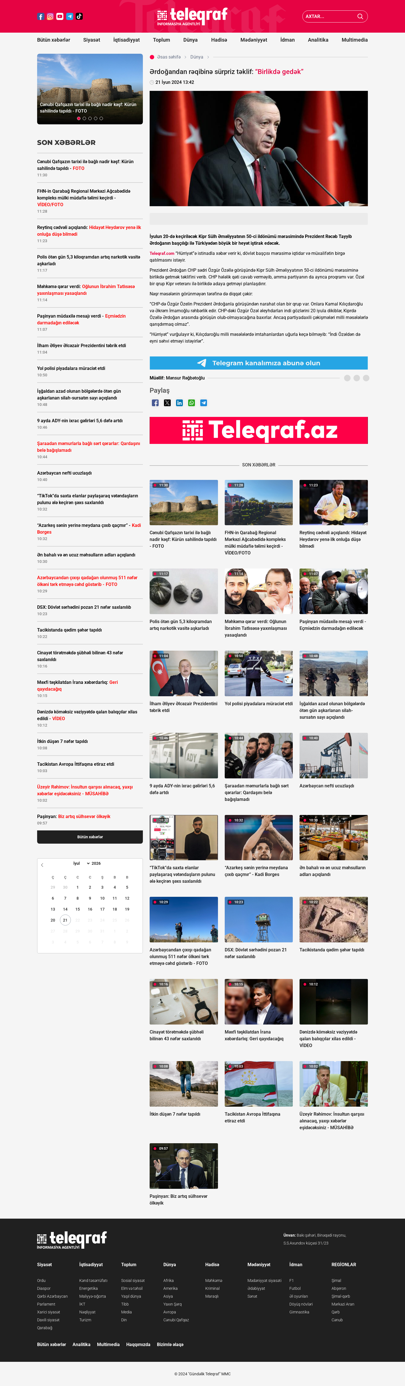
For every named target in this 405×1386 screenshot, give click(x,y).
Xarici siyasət (48, 1312)
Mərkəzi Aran (343, 1304)
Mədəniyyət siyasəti (265, 1280)
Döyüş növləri (301, 1304)
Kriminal (212, 1288)
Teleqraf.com (162, 253)
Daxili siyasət (48, 1320)
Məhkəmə (213, 1280)
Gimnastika (299, 1312)
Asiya (168, 1296)
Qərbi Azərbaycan (52, 1296)
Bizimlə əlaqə (170, 1344)
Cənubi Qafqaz (176, 1320)
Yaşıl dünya (131, 1296)
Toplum (161, 40)
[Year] (100, 863)
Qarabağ (44, 1328)
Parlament (46, 1304)
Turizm (85, 1320)
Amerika (170, 1288)
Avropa (169, 1312)
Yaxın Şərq (172, 1304)
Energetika (88, 1288)
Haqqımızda (138, 1344)
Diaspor (44, 1288)
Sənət (252, 1296)
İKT (82, 1304)
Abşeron (339, 1288)
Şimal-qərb (341, 1296)
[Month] (81, 863)
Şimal (336, 1280)
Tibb (125, 1304)
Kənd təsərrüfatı (93, 1280)
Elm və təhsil (132, 1288)
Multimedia (355, 40)
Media (126, 1312)
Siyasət (91, 40)
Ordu (41, 1280)
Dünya (190, 40)
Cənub (337, 1320)
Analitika (318, 40)
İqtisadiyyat (126, 40)
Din (124, 1320)
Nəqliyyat (87, 1312)
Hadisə (219, 40)
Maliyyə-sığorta (92, 1296)
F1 (291, 1280)
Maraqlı (212, 1296)
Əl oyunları (298, 1296)
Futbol (295, 1288)
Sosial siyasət (133, 1280)
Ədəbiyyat (256, 1288)
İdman (287, 40)
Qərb (336, 1312)
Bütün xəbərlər (53, 40)
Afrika (168, 1280)
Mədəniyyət (253, 40)
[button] (78, 118)
